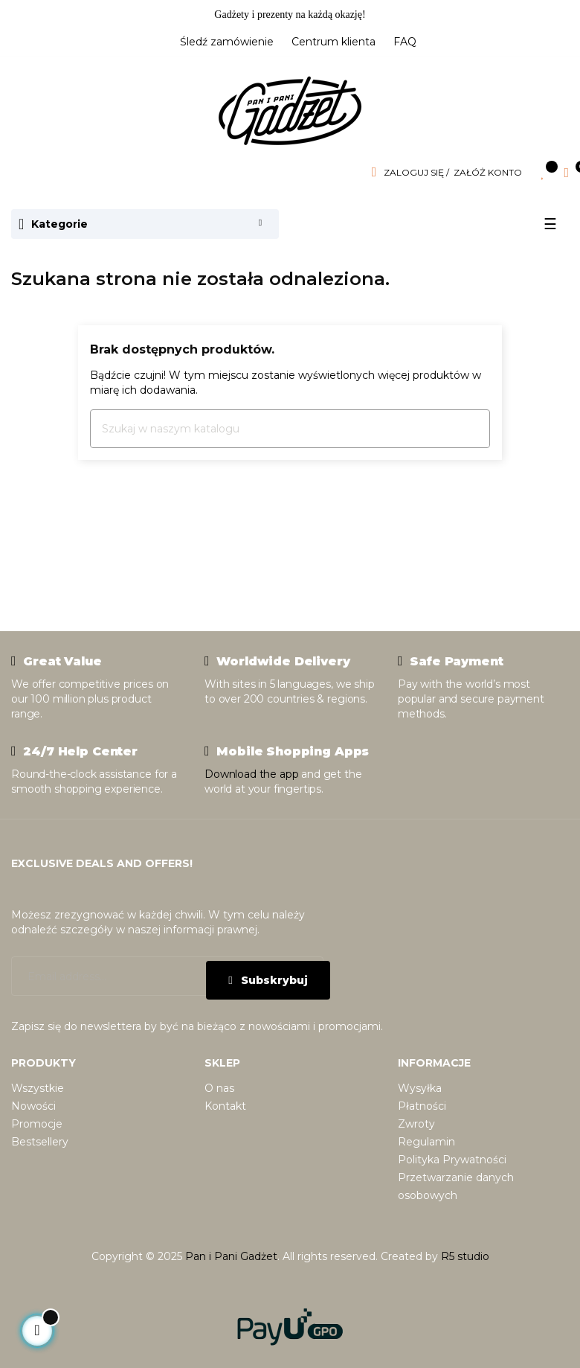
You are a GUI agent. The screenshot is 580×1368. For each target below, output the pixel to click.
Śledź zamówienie (227, 41)
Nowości (33, 1106)
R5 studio (465, 1256)
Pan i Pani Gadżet (231, 1256)
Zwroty (416, 1124)
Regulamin (426, 1141)
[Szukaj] (290, 428)
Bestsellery (39, 1141)
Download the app (251, 774)
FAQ (404, 41)
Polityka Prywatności (452, 1159)
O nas (219, 1088)
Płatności (422, 1106)
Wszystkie (37, 1088)
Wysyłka (420, 1088)
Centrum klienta (333, 41)
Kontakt (225, 1106)
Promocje (36, 1124)
